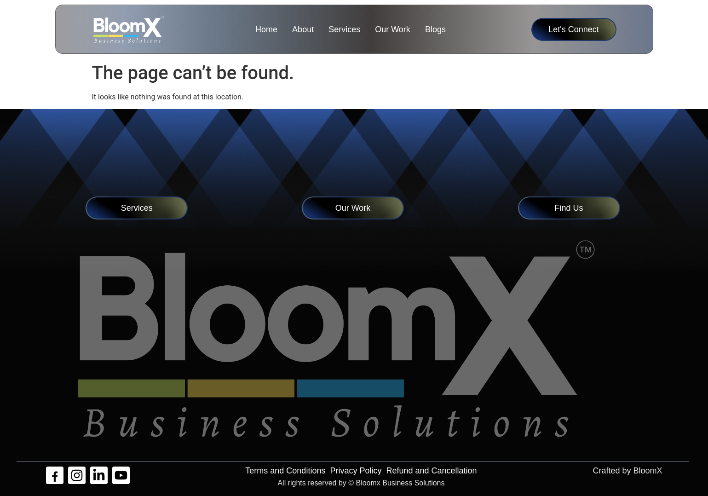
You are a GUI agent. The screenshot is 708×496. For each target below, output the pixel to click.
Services (344, 29)
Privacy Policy (355, 470)
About (303, 29)
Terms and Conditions (285, 470)
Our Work (392, 29)
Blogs (435, 29)
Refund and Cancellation (431, 470)
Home (266, 29)
